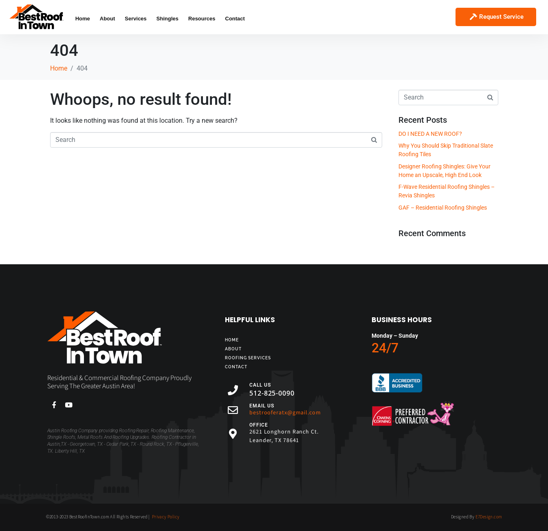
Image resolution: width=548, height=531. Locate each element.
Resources (201, 18)
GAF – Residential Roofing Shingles (442, 207)
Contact (235, 18)
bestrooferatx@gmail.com (285, 413)
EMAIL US (261, 406)
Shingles (167, 18)
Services (136, 18)
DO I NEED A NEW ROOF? (430, 134)
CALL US (260, 385)
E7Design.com (488, 517)
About (107, 18)
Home (82, 18)
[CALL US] (233, 390)
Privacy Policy (166, 517)
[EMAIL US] (233, 410)
